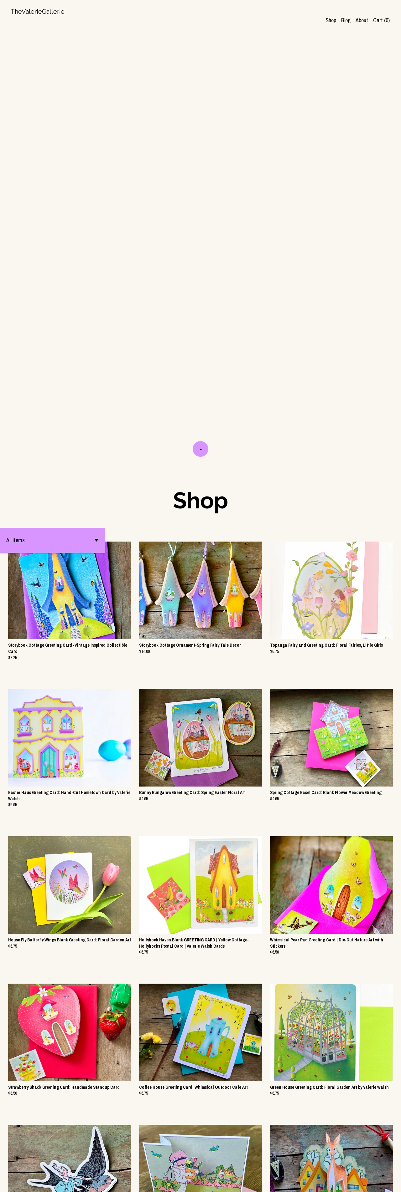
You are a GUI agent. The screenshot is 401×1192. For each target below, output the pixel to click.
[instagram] (377, 1182)
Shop (330, 20)
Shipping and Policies (332, 1181)
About (362, 20)
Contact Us (295, 1181)
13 (230, 1165)
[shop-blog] (366, 1182)
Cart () (381, 20)
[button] (52, 141)
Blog (346, 20)
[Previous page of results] (163, 1165)
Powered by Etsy (78, 1181)
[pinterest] (387, 1182)
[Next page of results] (238, 1165)
